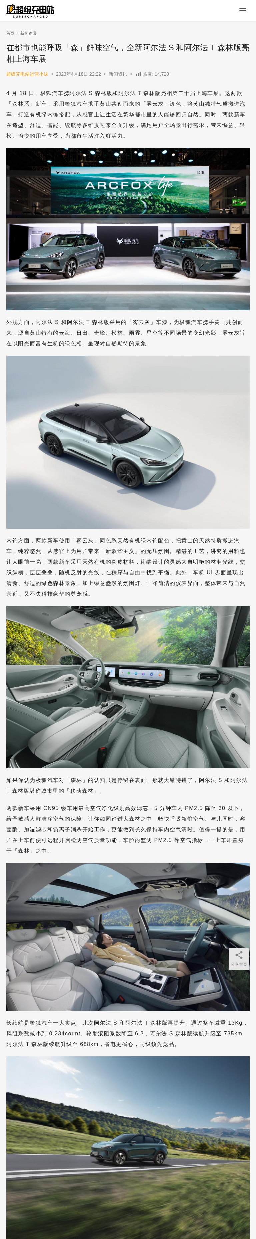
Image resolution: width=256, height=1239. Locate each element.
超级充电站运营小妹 (27, 74)
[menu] (243, 11)
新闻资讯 (118, 74)
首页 (10, 33)
